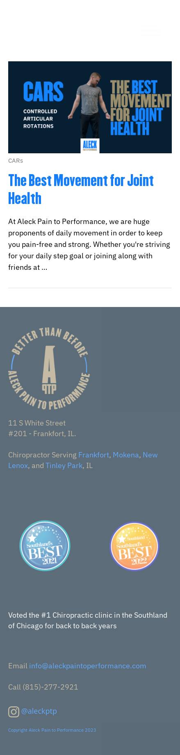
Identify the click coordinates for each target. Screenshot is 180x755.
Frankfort (93, 454)
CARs (15, 160)
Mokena (126, 454)
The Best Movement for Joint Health (81, 189)
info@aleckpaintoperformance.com (87, 665)
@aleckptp (39, 711)
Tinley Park (64, 465)
